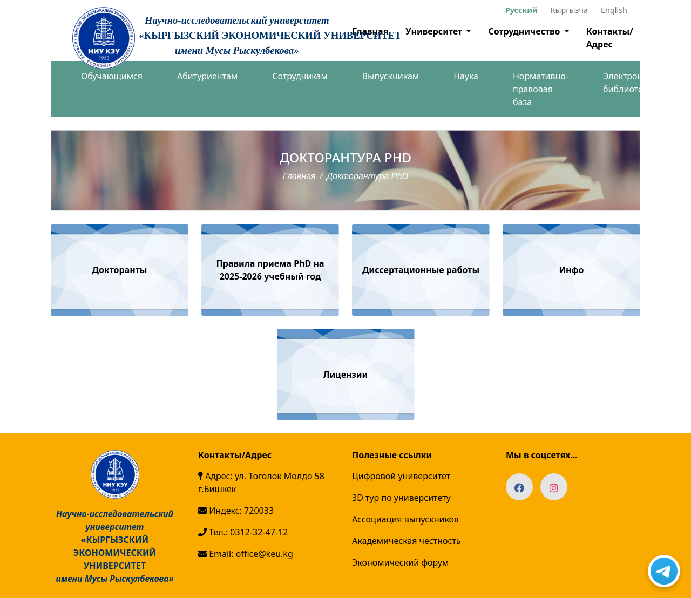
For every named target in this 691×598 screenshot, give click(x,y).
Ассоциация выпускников (405, 519)
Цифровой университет (401, 476)
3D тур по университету (401, 498)
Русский (521, 10)
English (614, 10)
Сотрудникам (299, 76)
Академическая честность (406, 541)
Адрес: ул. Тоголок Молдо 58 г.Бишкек (261, 482)
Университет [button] (434, 31)
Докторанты (119, 270)
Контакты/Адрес (609, 37)
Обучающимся (112, 76)
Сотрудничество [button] (525, 31)
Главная (299, 176)
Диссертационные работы (420, 270)
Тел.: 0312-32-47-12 (243, 532)
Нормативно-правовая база (540, 89)
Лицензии (345, 374)
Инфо (571, 270)
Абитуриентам (207, 76)
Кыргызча (569, 10)
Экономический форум (400, 562)
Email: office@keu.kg (245, 554)
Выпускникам (390, 76)
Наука (465, 76)
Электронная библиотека (630, 82)
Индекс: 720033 (236, 511)
